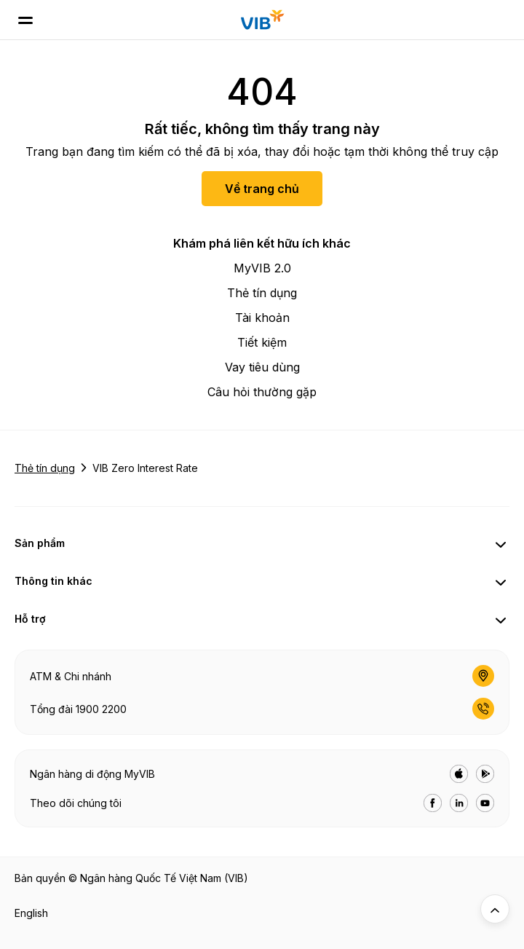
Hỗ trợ (30, 619)
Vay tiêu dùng (262, 367)
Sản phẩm (40, 543)
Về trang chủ (262, 188)
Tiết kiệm (262, 342)
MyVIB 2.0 (262, 268)
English (31, 913)
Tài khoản (262, 317)
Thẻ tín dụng (262, 293)
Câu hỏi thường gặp (262, 392)
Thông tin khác (53, 581)
